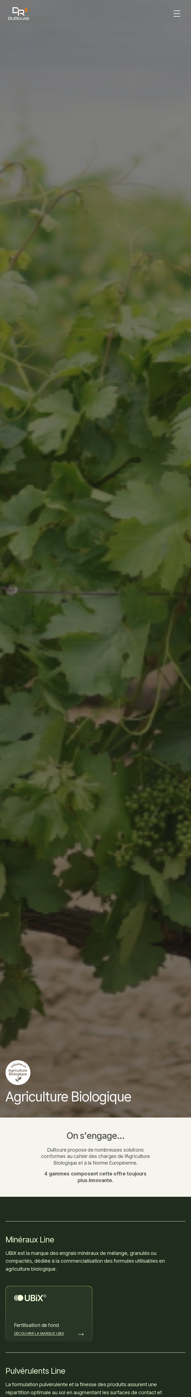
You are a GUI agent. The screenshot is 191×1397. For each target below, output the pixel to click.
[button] (176, 14)
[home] (17, 13)
